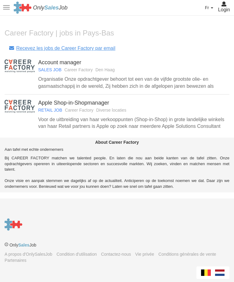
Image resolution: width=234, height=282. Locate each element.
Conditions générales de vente (187, 254)
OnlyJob (50, 8)
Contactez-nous (116, 254)
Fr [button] (209, 7)
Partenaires (16, 260)
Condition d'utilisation (77, 254)
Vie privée (144, 254)
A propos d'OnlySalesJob (28, 254)
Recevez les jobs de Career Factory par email (62, 48)
